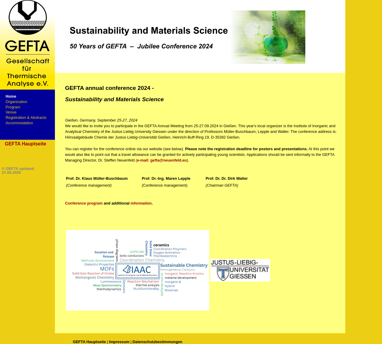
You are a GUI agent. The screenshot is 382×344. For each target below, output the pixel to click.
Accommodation (19, 123)
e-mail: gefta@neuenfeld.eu (162, 160)
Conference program (84, 203)
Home (11, 96)
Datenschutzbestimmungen (157, 342)
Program (13, 107)
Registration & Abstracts (26, 117)
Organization (16, 101)
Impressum (119, 342)
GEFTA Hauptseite (25, 143)
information (141, 203)
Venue (11, 112)
